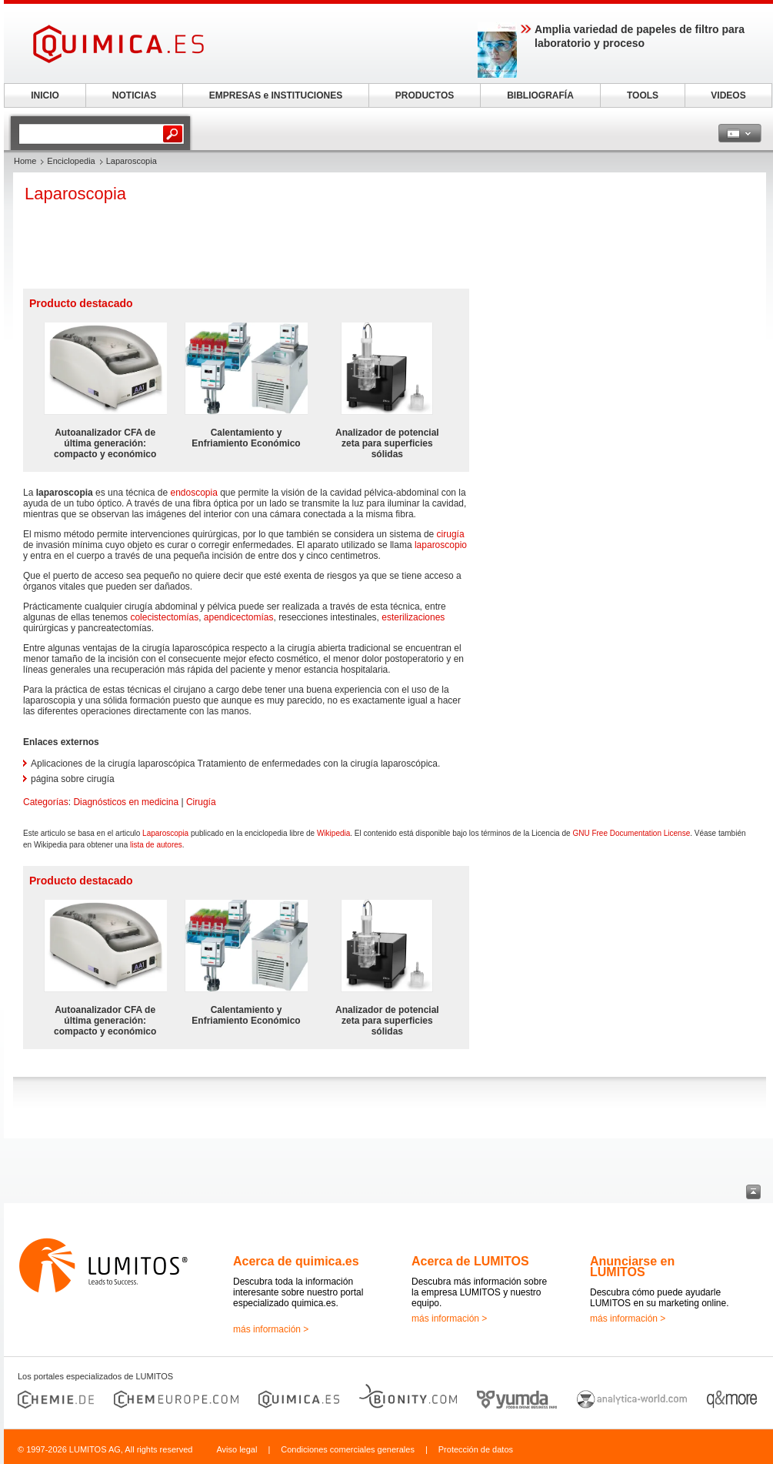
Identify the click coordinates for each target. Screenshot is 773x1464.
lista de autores (156, 845)
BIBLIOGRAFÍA (540, 95)
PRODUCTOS (424, 95)
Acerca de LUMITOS (470, 1261)
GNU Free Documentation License (631, 833)
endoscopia (193, 492)
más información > (270, 1329)
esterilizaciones (413, 617)
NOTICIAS (134, 95)
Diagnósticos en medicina (125, 802)
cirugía (451, 534)
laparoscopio (441, 545)
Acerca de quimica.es (296, 1261)
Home (25, 160)
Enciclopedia (71, 160)
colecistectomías (164, 617)
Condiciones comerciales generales (348, 1449)
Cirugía (201, 802)
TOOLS (642, 95)
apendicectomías (239, 617)
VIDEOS (728, 95)
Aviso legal (236, 1449)
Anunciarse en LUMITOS (632, 1266)
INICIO (45, 95)
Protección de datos (475, 1449)
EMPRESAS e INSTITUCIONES (275, 95)
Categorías (45, 802)
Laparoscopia (165, 833)
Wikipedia (333, 833)
